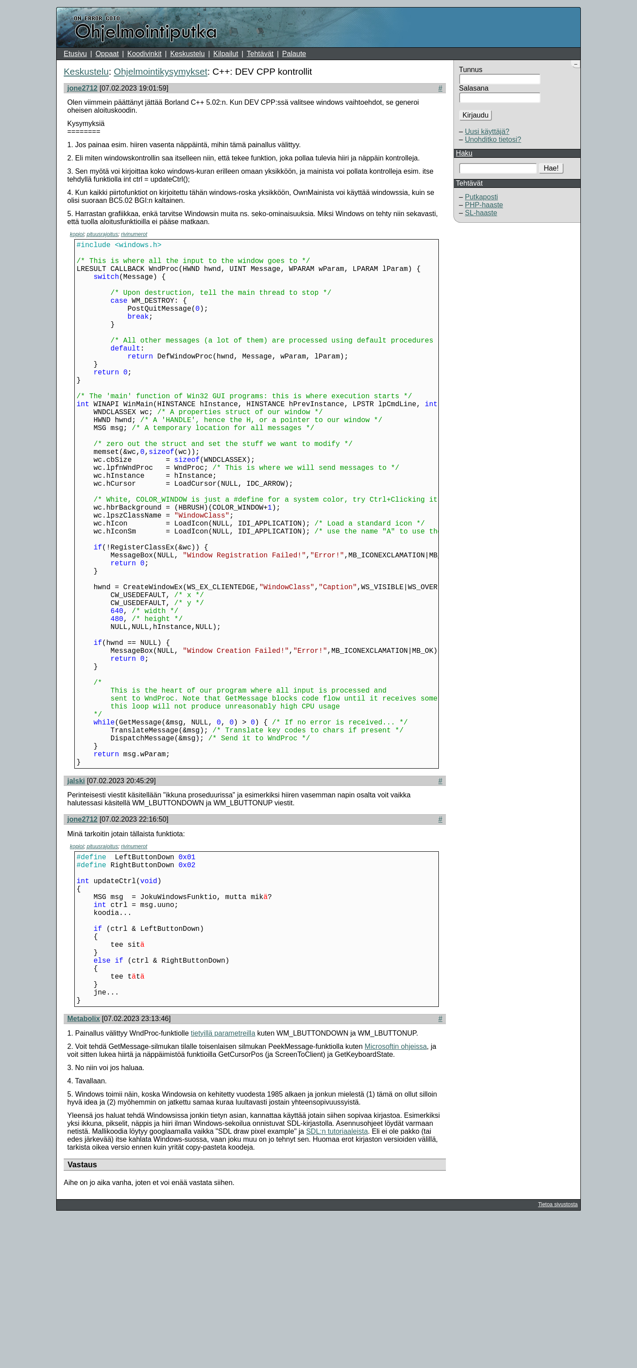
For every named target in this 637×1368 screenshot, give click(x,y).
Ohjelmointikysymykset (160, 71)
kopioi (77, 234)
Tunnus (471, 69)
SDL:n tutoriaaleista (337, 1281)
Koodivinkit (144, 53)
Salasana (474, 88)
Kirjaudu (476, 115)
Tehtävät (260, 53)
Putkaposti (481, 197)
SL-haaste (481, 213)
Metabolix (83, 1169)
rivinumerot (134, 234)
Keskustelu (187, 53)
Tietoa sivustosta (558, 1355)
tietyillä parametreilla (223, 1183)
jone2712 (82, 88)
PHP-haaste (484, 205)
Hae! (551, 168)
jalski (76, 897)
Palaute (294, 53)
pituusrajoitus (102, 234)
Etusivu (75, 53)
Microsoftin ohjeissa (396, 1196)
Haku (464, 153)
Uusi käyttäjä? (487, 131)
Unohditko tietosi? (493, 139)
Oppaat (107, 53)
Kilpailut (225, 53)
